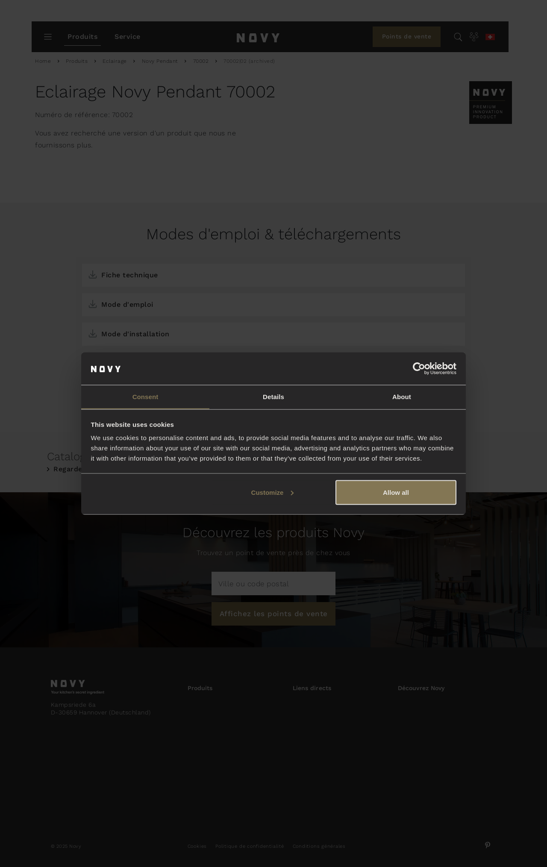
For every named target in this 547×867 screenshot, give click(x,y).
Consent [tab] (145, 396)
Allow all (396, 492)
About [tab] (401, 396)
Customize (272, 492)
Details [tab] (273, 396)
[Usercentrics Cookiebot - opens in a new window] (419, 368)
